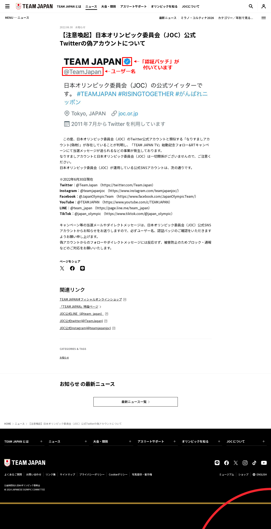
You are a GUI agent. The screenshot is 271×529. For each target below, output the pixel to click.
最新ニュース (168, 18)
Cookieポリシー (118, 474)
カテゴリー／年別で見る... (235, 18)
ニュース (91, 6)
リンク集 (51, 474)
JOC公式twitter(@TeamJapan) (81, 321)
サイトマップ (67, 474)
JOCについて (191, 6)
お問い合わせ (33, 474)
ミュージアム (226, 474)
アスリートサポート (133, 6)
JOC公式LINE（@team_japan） (82, 313)
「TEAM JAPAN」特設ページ (79, 306)
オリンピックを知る (164, 6)
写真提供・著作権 (142, 474)
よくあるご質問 (13, 474)
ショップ (243, 474)
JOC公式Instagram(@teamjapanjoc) (85, 328)
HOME (7, 423)
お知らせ (64, 357)
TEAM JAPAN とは (23, 441)
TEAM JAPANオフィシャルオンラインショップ (91, 299)
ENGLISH (262, 474)
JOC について (246, 441)
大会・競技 (112, 441)
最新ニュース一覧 (134, 401)
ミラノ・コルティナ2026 (197, 18)
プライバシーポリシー (92, 474)
